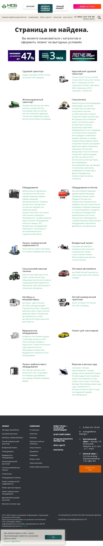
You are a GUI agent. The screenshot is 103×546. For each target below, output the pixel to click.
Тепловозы (27, 116)
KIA (96, 272)
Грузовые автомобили (82, 246)
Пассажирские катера (87, 378)
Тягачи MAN (77, 80)
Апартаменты (28, 249)
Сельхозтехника (79, 260)
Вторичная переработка (33, 207)
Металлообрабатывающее (84, 191)
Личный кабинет (60, 7)
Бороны (25, 274)
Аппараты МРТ (39, 339)
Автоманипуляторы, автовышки (86, 165)
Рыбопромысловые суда (90, 384)
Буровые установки (88, 138)
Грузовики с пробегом (81, 90)
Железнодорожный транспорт (32, 100)
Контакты (68, 17)
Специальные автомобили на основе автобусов (35, 316)
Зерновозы (27, 285)
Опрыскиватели (29, 280)
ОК (53, 537)
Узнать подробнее (12, 541)
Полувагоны (27, 105)
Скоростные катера (80, 381)
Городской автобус (30, 308)
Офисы (38, 249)
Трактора (36, 285)
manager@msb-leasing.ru (87, 432)
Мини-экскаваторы (90, 116)
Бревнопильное (29, 191)
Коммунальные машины (82, 141)
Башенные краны (29, 210)
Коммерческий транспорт (83, 249)
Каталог (30, 6)
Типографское (40, 228)
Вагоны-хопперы (29, 108)
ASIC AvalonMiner (40, 373)
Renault (84, 272)
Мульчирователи (41, 282)
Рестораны (27, 251)
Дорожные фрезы (79, 146)
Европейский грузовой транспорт (84, 72)
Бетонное (44, 212)
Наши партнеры (36, 463)
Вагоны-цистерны (41, 105)
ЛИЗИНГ (5, 426)
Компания (33, 17)
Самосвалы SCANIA (80, 85)
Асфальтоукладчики (91, 143)
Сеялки (31, 277)
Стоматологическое (41, 344)
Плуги (24, 277)
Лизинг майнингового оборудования (34, 365)
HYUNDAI (82, 303)
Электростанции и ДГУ (32, 223)
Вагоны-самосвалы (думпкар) (35, 113)
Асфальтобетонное (31, 212)
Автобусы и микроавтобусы (30, 298)
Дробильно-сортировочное (84, 226)
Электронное (28, 215)
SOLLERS (76, 305)
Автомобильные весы (31, 231)
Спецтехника (79, 99)
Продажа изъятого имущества (63, 440)
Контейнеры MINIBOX (31, 378)
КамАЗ (25, 75)
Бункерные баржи (93, 373)
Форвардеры (95, 103)
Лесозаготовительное (90, 204)
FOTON (89, 303)
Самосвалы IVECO (84, 88)
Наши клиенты (35, 448)
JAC (94, 303)
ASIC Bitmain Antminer (31, 370)
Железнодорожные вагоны (83, 257)
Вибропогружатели (80, 103)
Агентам (57, 17)
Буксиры (75, 384)
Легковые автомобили (84, 269)
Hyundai (91, 272)
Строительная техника (82, 254)
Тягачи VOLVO (78, 77)
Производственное (30, 201)
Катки (45, 274)
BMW (78, 272)
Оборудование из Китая (84, 187)
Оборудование (30, 187)
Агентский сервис (62, 434)
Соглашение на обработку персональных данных (79, 515)
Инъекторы (40, 277)
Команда (33, 438)
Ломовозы (76, 178)
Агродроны (37, 288)
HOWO (41, 75)
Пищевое (44, 201)
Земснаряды (77, 106)
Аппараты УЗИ (28, 336)
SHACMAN (33, 75)
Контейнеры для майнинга (33, 375)
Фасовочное (27, 204)
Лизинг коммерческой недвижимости (34, 244)
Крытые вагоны (40, 111)
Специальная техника (81, 252)
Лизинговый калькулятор (14, 17)
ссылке (24, 526)
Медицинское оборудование (30, 331)
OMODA (95, 275)
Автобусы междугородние (33, 305)
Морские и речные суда (84, 364)
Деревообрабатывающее (83, 193)
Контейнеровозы (79, 395)
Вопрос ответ (35, 459)
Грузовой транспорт (33, 71)
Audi (74, 272)
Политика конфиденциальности (72, 519)
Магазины (45, 249)
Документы (34, 451)
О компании (34, 430)
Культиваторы (36, 274)
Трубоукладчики (89, 154)
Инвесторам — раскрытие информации (60, 428)
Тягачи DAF (88, 80)
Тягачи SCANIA (91, 77)
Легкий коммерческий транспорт (84, 298)
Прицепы (40, 77)
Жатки (39, 280)
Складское (95, 210)
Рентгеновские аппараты (33, 342)
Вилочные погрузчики (86, 133)
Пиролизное (27, 228)
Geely (79, 275)
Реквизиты (34, 455)
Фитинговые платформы (40, 119)
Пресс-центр (46, 17)
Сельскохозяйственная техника (34, 270)
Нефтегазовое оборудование (35, 220)
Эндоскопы (27, 344)
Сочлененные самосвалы (83, 168)
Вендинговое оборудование (34, 226)
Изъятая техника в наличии (45, 8)
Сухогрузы (76, 368)
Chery (74, 275)
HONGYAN (26, 77)
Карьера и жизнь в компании (37, 442)
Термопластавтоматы (32, 234)
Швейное (76, 204)
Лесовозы (88, 176)
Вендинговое (90, 212)
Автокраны (77, 119)
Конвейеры (77, 207)
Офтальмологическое (32, 347)
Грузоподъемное (82, 210)
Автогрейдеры (78, 135)
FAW (34, 77)
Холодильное (78, 212)
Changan (75, 277)
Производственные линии (83, 196)
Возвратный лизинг (82, 243)
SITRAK (47, 75)
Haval (84, 275)
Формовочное (90, 201)
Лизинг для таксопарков (85, 330)
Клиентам (33, 434)
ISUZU (74, 303)
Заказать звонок (89, 19)
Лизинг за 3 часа (87, 6)
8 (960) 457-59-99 (84, 17)
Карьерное (39, 215)
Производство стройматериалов (36, 218)
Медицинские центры (41, 251)
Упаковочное (39, 204)
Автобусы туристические (33, 303)
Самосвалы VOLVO (86, 82)
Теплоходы (94, 381)
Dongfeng (84, 305)
